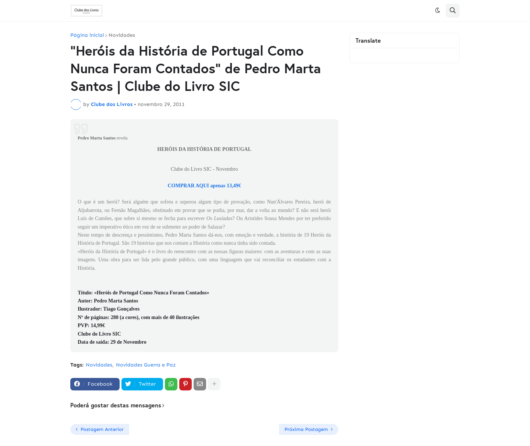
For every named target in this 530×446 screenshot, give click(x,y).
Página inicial (87, 35)
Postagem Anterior (102, 429)
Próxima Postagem (306, 429)
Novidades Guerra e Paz (146, 365)
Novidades (122, 35)
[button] (438, 11)
